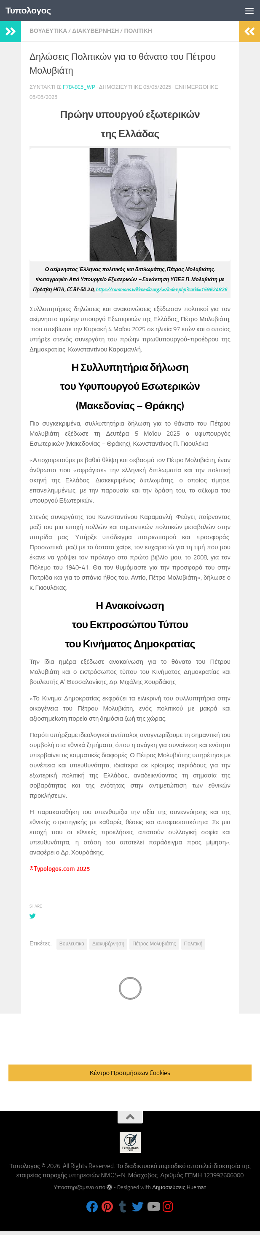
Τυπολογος (28, 10)
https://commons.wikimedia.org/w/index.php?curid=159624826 (161, 290)
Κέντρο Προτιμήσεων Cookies (130, 1073)
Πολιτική (193, 944)
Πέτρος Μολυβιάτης (154, 944)
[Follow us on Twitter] (138, 1207)
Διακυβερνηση (95, 31)
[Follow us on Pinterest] (107, 1207)
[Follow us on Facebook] (92, 1207)
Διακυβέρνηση (108, 944)
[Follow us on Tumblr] (123, 1207)
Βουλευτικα (48, 31)
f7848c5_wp (79, 87)
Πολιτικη (138, 31)
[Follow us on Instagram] (168, 1207)
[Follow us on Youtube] (153, 1207)
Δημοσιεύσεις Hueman (179, 1187)
